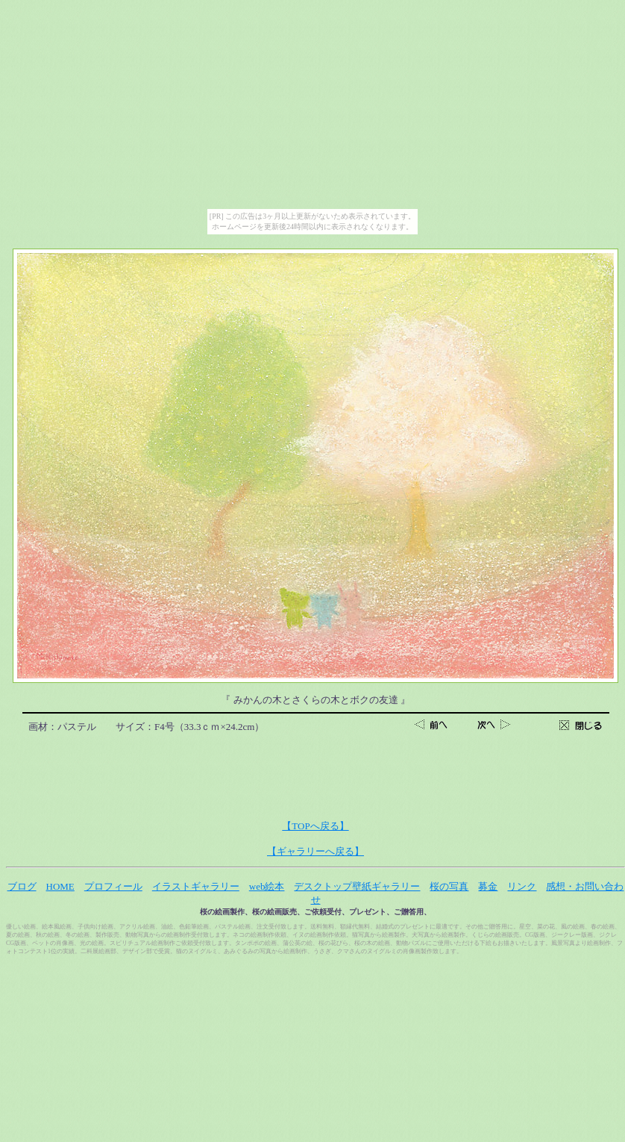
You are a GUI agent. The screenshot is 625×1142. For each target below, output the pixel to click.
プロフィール (113, 886)
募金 (487, 886)
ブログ (22, 886)
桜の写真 (449, 886)
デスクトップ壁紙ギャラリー (357, 886)
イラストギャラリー (195, 886)
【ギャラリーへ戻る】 (315, 851)
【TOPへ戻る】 (315, 825)
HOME (60, 886)
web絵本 (267, 886)
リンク (521, 886)
